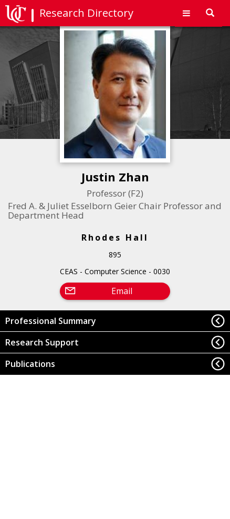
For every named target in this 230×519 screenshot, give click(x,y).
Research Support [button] (42, 342)
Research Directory (86, 13)
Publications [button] (30, 364)
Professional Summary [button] (50, 321)
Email (121, 291)
